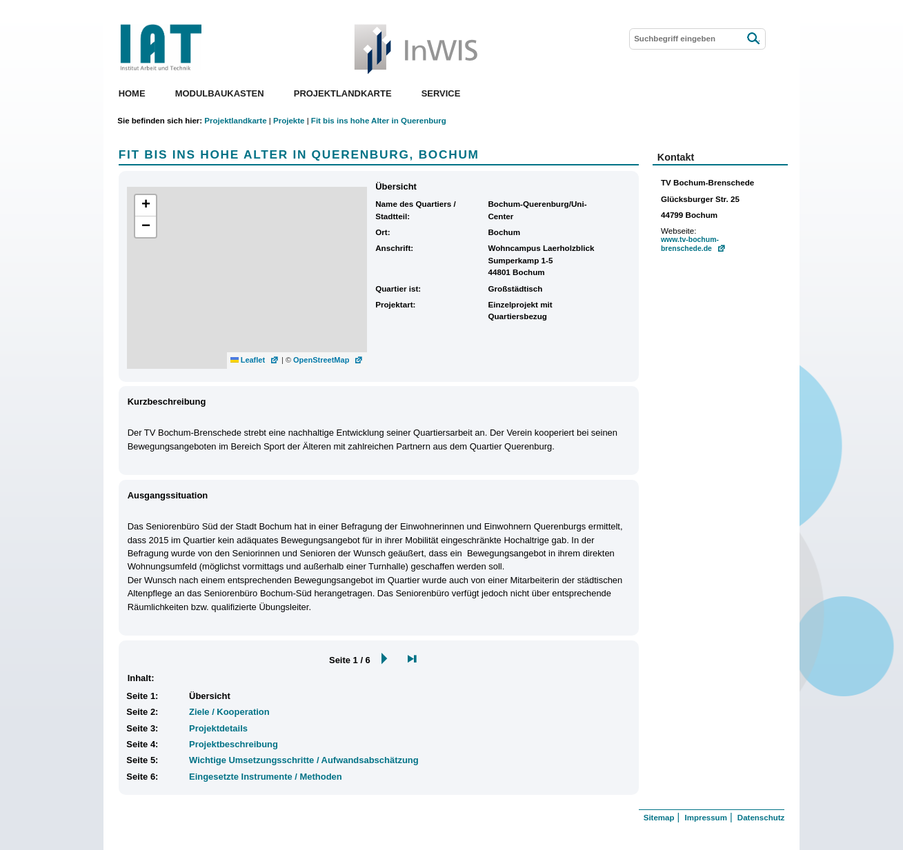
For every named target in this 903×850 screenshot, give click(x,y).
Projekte (288, 121)
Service (441, 93)
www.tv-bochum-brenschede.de (690, 244)
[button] (145, 205)
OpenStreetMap (321, 360)
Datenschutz (760, 817)
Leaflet (248, 360)
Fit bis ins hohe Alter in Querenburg (378, 121)
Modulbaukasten (219, 93)
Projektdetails (218, 728)
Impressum (705, 817)
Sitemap (659, 817)
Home (132, 93)
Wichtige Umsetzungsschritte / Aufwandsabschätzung (304, 760)
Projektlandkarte (343, 93)
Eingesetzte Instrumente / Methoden (265, 776)
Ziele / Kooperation (229, 712)
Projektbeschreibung (233, 744)
